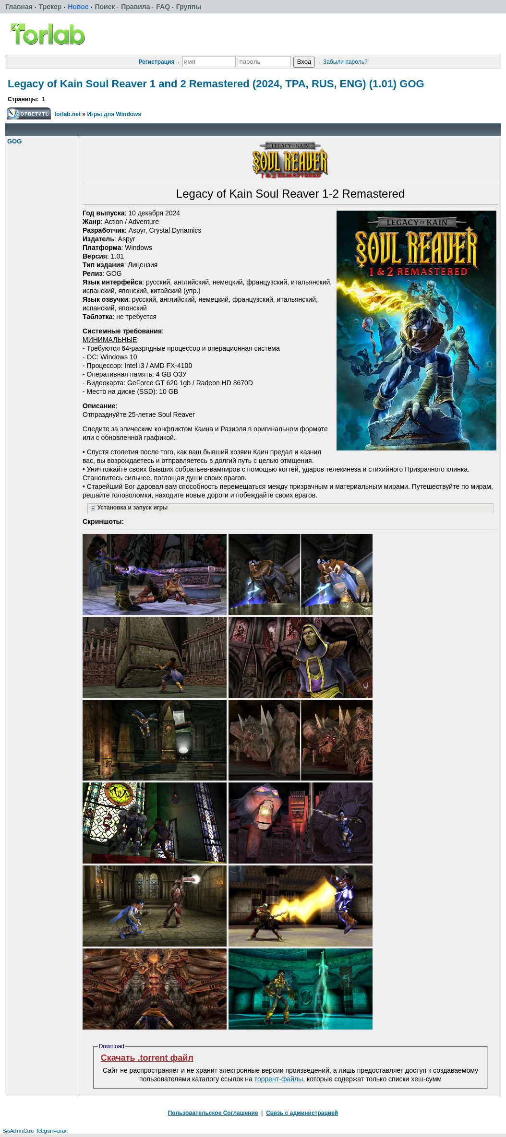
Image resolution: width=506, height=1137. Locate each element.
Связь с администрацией (302, 1113)
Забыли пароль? (345, 62)
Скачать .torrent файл (147, 1058)
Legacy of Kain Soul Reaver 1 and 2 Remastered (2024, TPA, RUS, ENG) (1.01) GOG (216, 84)
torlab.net (67, 114)
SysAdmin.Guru (17, 1131)
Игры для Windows (114, 114)
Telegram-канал (51, 1131)
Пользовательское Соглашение (213, 1113)
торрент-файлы (278, 1079)
